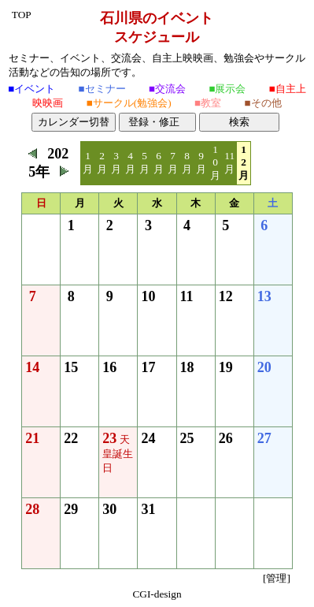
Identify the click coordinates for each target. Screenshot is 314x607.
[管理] (276, 578)
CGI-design (156, 594)
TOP (21, 14)
